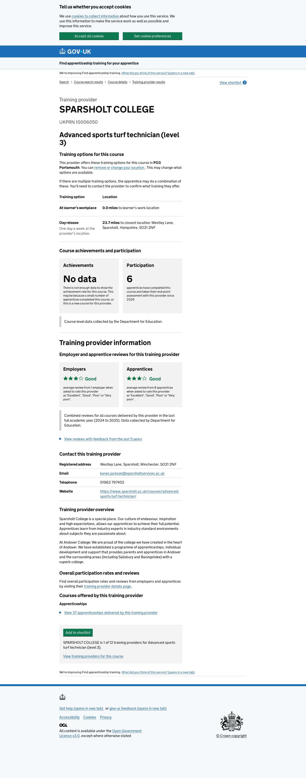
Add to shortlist (78, 632)
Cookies (89, 717)
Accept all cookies (89, 36)
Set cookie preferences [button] (152, 36)
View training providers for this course (93, 656)
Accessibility (69, 717)
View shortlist (233, 82)
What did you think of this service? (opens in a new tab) (158, 73)
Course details (117, 82)
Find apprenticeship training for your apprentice (99, 63)
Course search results (88, 82)
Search (64, 82)
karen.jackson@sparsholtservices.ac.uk (132, 473)
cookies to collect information (95, 16)
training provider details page (108, 586)
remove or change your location (119, 167)
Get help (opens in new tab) (81, 708)
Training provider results (148, 82)
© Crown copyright (231, 735)
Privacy (106, 717)
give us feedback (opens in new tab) (137, 708)
